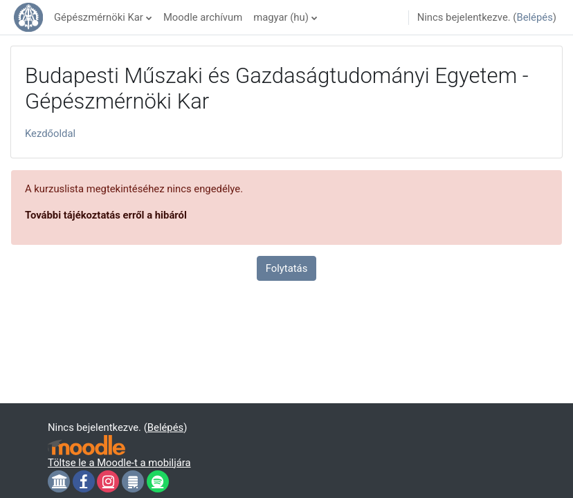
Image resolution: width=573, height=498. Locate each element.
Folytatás (287, 268)
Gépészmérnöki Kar (98, 17)
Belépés (534, 17)
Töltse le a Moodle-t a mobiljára (119, 462)
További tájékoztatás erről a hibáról (106, 215)
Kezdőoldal (50, 133)
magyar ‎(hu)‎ (281, 17)
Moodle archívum (202, 17)
